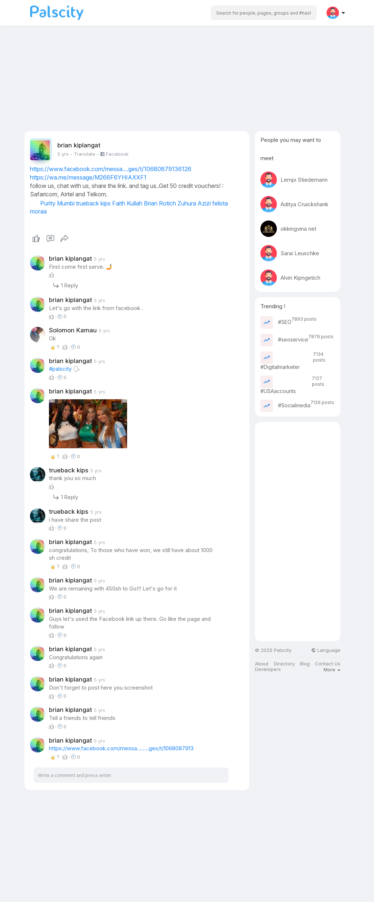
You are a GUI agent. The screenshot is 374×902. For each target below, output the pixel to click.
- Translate (83, 154)
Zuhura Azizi (194, 203)
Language (325, 650)
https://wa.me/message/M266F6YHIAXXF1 (88, 177)
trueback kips (93, 203)
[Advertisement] (187, 80)
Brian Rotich (160, 203)
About (261, 663)
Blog (305, 663)
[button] (264, 12)
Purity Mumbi (57, 203)
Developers (268, 669)
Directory (284, 663)
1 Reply (65, 285)
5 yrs (63, 154)
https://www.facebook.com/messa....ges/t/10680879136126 (110, 169)
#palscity (60, 368)
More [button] (332, 669)
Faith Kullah (127, 203)
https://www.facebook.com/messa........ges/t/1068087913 (121, 748)
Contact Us (327, 663)
